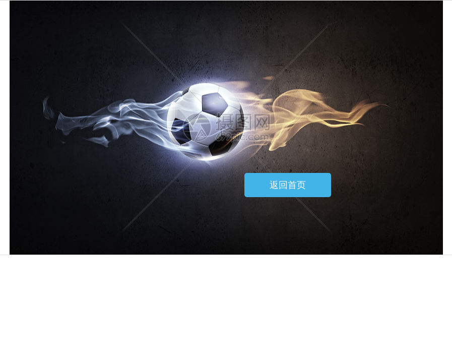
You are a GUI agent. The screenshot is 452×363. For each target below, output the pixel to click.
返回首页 (288, 185)
